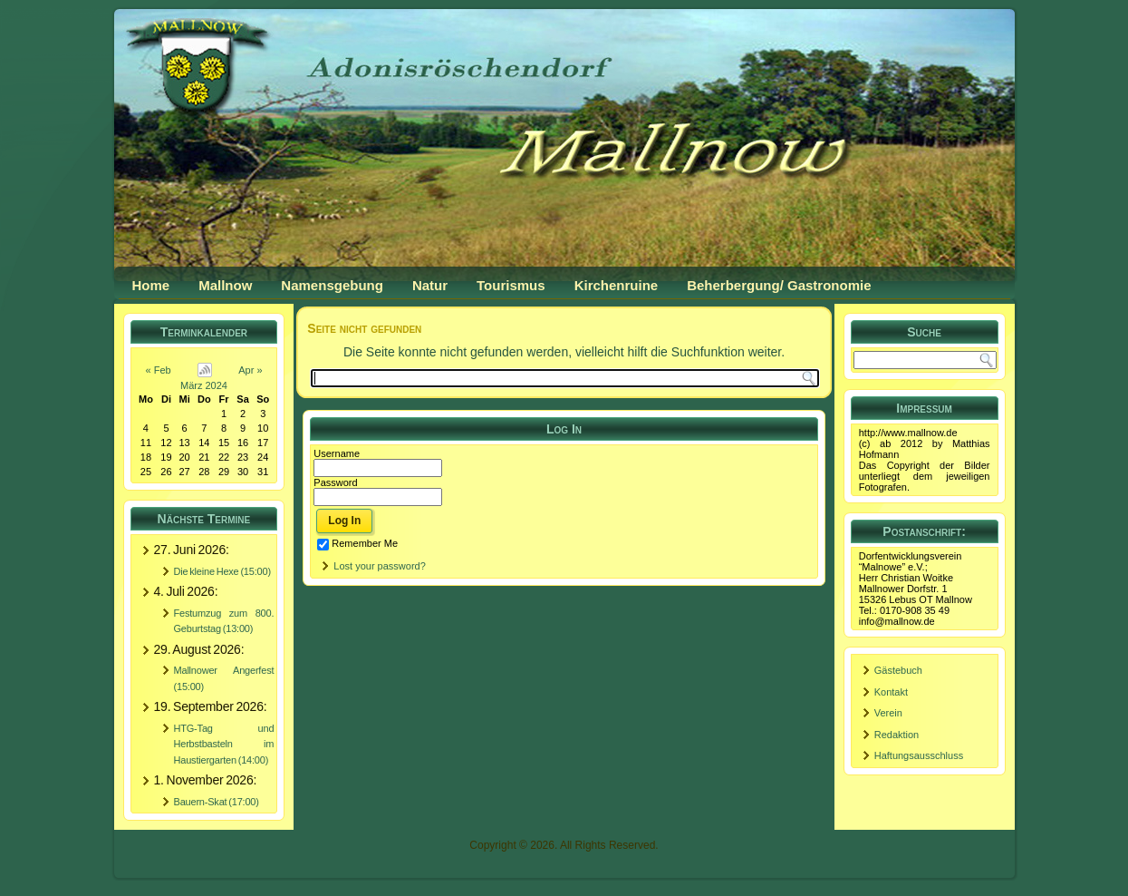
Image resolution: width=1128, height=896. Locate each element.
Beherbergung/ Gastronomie (779, 285)
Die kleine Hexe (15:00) (222, 571)
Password (335, 482)
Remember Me (357, 543)
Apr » (250, 370)
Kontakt (891, 692)
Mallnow (225, 285)
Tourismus (511, 285)
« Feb (158, 370)
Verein (888, 712)
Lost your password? (379, 565)
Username (336, 453)
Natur (430, 285)
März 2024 (203, 385)
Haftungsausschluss (918, 755)
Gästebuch (898, 670)
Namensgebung (332, 285)
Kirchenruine (616, 285)
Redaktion (897, 734)
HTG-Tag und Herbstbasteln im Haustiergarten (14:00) (224, 744)
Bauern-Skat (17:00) (216, 801)
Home (151, 285)
